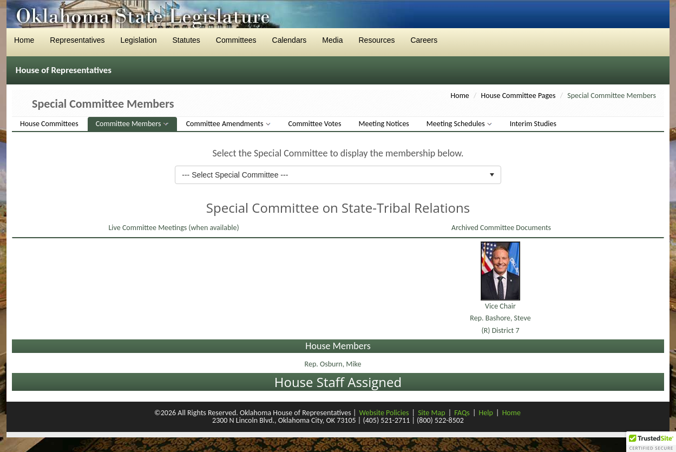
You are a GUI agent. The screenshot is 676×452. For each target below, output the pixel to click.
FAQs (462, 412)
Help (486, 412)
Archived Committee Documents (500, 227)
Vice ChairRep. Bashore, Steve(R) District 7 (500, 318)
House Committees (49, 123)
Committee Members (129, 123)
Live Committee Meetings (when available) (173, 227)
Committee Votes (315, 123)
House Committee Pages (518, 95)
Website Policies (384, 412)
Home (460, 95)
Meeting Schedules (456, 123)
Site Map (431, 412)
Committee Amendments (225, 123)
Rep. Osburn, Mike (334, 364)
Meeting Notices (384, 123)
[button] (651, 441)
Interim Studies (533, 123)
